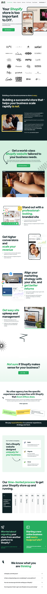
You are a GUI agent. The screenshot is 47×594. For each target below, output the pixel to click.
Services (23, 2)
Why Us (14, 2)
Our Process (28, 2)
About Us (19, 2)
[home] (3, 2)
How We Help (9, 2)
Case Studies (34, 2)
